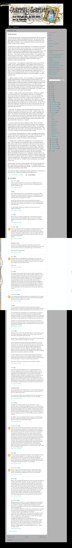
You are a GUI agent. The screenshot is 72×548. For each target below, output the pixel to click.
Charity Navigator (52, 74)
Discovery (51, 46)
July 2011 (54, 112)
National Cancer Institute (54, 70)
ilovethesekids (14, 425)
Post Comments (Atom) (19, 540)
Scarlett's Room (54, 121)
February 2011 (55, 146)
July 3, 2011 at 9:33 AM (16, 463)
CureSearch (51, 60)
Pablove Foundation (53, 72)
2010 (51, 150)
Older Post (42, 537)
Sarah (12, 256)
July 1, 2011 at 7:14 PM (16, 363)
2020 (51, 87)
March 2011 (54, 144)
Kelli (12, 367)
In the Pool (53, 134)
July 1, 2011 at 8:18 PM (16, 383)
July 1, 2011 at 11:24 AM (16, 210)
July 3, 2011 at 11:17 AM (16, 474)
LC (11, 305)
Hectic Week (54, 130)
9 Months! (53, 123)
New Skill (53, 113)
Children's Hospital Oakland (55, 55)
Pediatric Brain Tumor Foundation (56, 65)
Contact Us (16, 27)
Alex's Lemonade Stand (54, 64)
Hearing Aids (54, 125)
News (50, 37)
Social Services (54, 136)
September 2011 (55, 108)
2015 (51, 93)
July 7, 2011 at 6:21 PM (16, 496)
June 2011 (54, 139)
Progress (53, 127)
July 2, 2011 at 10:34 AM (16, 398)
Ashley (12, 331)
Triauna (12, 402)
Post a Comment (13, 531)
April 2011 (54, 142)
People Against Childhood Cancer (56, 69)
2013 (51, 97)
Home (9, 27)
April (12, 214)
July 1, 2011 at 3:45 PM (16, 300)
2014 (51, 95)
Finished (51, 40)
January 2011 (55, 148)
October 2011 (55, 106)
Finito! (52, 117)
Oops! (52, 115)
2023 (51, 85)
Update (50, 35)
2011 (51, 101)
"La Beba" (13, 226)
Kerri (12, 271)
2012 (51, 99)
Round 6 (53, 119)
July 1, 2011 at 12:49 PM (16, 238)
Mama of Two (14, 180)
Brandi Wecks (14, 294)
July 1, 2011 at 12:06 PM (16, 222)
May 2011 (54, 140)
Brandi (12, 478)
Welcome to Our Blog (53, 43)
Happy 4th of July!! (55, 132)
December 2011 (55, 102)
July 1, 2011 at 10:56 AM (16, 187)
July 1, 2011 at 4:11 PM (16, 326)
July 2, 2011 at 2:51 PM (16, 421)
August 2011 (54, 110)
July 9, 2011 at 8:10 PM (16, 528)
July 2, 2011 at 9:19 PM (16, 448)
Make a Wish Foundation (54, 67)
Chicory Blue (14, 500)
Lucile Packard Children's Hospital (56, 54)
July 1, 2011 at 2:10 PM (16, 267)
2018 (51, 89)
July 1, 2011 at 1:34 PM (16, 252)
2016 (51, 91)
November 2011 (55, 104)
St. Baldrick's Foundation (54, 62)
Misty (12, 453)
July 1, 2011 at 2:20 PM (16, 290)
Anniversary (53, 129)
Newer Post (11, 537)
